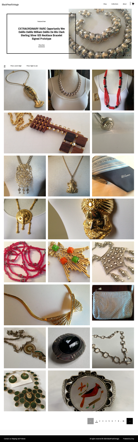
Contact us (7, 438)
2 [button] (125, 55)
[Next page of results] (130, 421)
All (4, 66)
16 (123, 421)
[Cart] (133, 4)
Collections (114, 4)
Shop (105, 4)
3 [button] (127, 55)
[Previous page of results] (90, 421)
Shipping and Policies (18, 438)
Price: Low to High (16, 66)
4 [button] (129, 55)
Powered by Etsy (128, 438)
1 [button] (123, 55)
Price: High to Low (32, 66)
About (124, 4)
